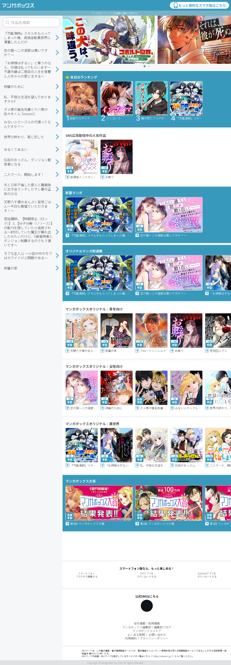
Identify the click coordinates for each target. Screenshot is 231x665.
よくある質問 (136, 634)
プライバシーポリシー (154, 638)
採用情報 (154, 623)
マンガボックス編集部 (136, 627)
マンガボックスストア (146, 631)
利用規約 (131, 638)
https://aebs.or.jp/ (162, 656)
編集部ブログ (162, 627)
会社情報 (139, 623)
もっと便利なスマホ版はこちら (199, 5)
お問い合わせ (157, 634)
